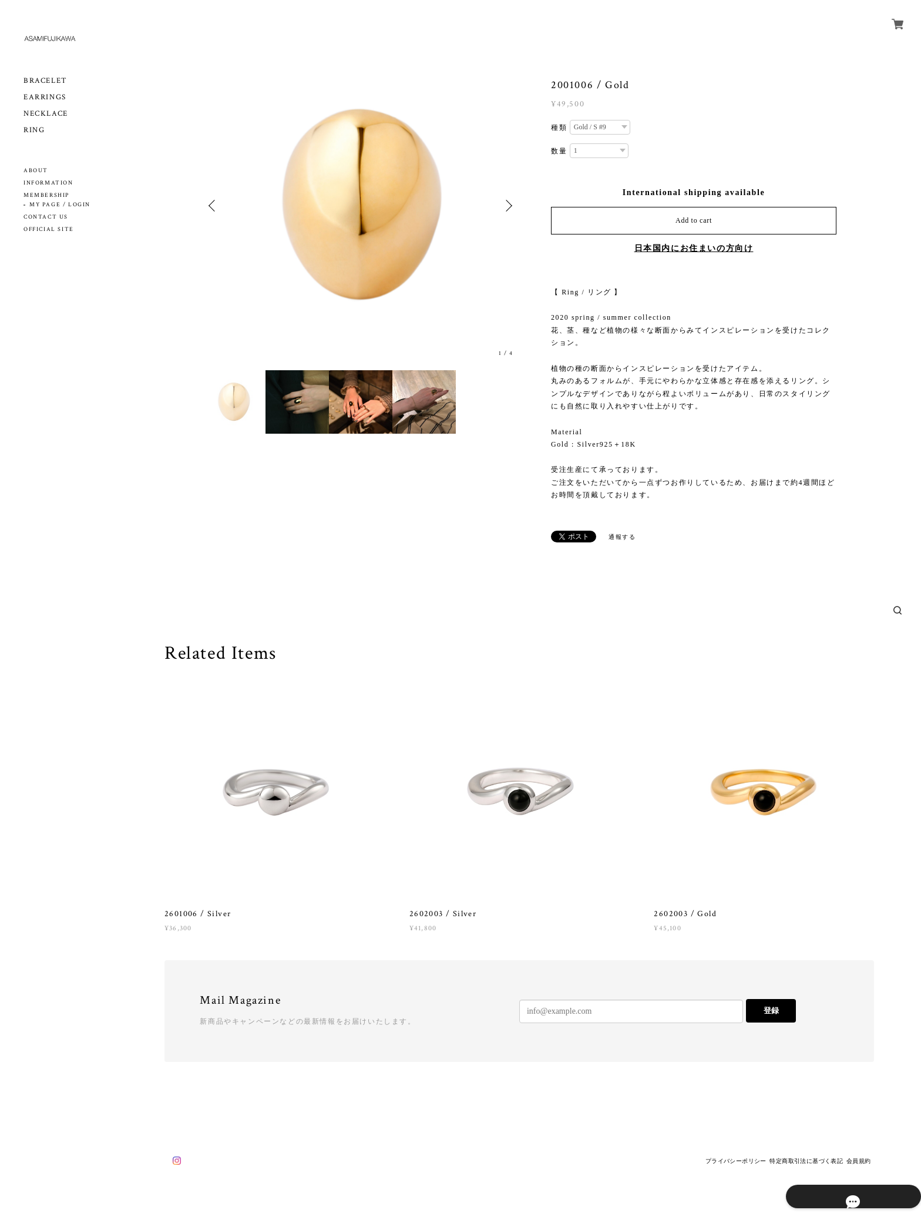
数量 (559, 151)
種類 (559, 127)
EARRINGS (44, 97)
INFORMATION (48, 183)
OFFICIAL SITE (48, 229)
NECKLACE (45, 114)
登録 (771, 1010)
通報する (622, 537)
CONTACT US (45, 217)
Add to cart (693, 220)
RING (34, 130)
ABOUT (35, 171)
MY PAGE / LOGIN (59, 205)
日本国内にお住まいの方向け (694, 248)
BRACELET (45, 81)
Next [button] (507, 205)
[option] (360, 205)
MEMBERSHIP (46, 195)
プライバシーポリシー (736, 1161)
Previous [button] (214, 205)
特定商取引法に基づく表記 (806, 1161)
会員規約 (858, 1161)
